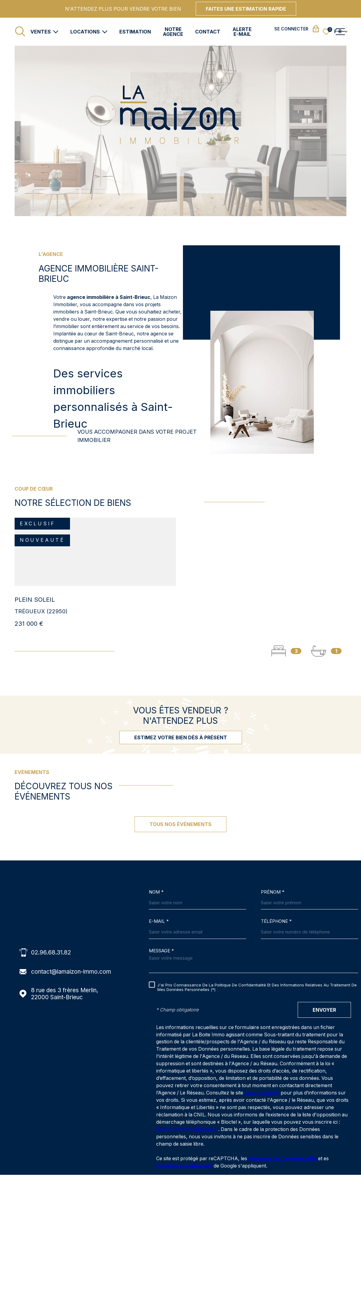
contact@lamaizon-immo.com (71, 971)
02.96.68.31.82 (51, 952)
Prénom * (272, 892)
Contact (207, 32)
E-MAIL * (159, 921)
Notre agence (173, 31)
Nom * (156, 892)
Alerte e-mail (242, 31)
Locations (85, 32)
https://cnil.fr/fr (261, 1093)
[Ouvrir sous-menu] (56, 31)
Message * (161, 951)
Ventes (40, 32)
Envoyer (324, 1010)
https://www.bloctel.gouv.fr (187, 1129)
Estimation (135, 32)
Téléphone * (276, 921)
